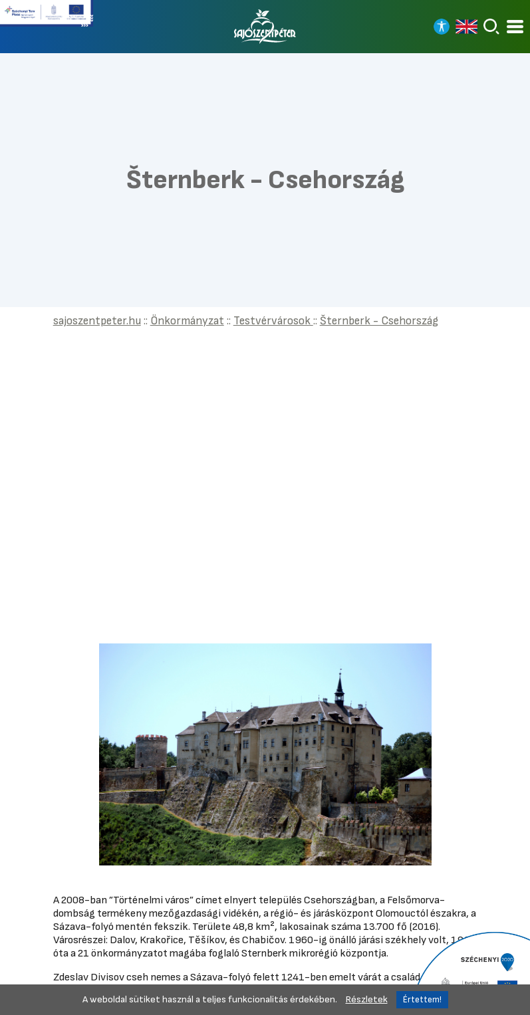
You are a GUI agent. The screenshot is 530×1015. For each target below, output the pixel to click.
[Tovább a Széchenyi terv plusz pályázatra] (46, 18)
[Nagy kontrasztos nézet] (442, 27)
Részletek (367, 999)
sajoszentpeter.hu (97, 321)
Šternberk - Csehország (379, 321)
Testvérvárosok (273, 321)
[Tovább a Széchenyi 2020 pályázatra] (470, 972)
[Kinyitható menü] (515, 27)
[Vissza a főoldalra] (265, 26)
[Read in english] (466, 27)
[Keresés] (491, 27)
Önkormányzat (187, 321)
